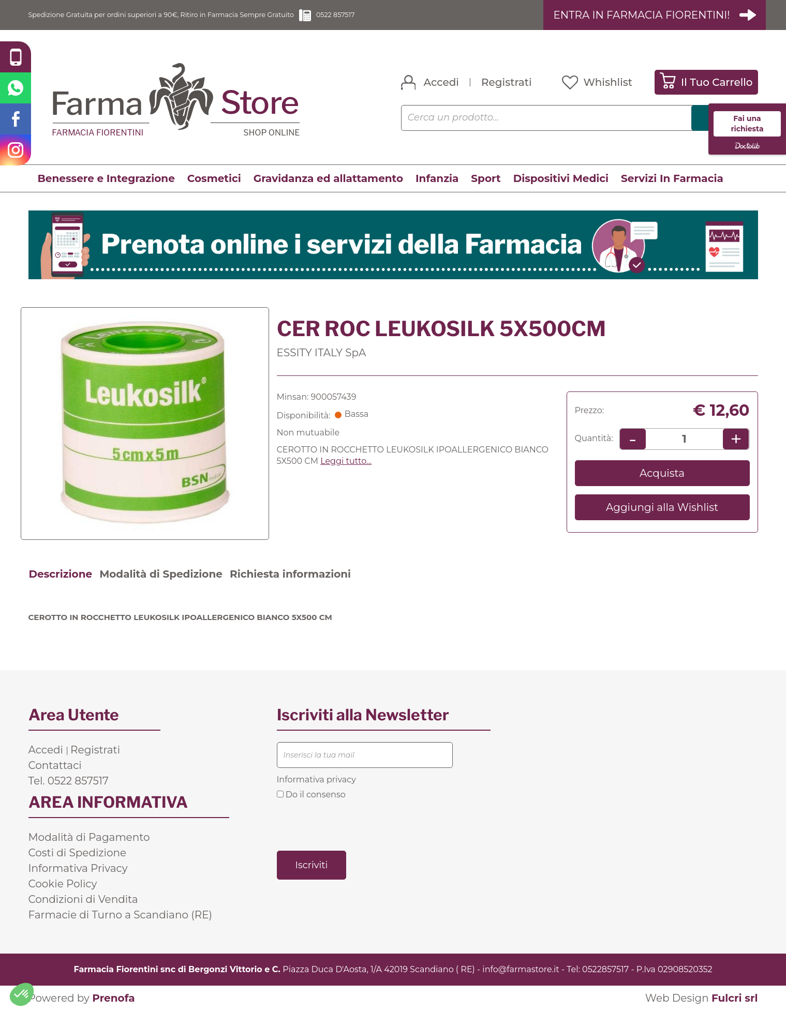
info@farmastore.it (520, 970)
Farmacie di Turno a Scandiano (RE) (120, 915)
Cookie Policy (62, 884)
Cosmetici (214, 179)
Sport (485, 179)
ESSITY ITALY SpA (321, 353)
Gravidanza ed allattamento (328, 179)
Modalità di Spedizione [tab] (161, 574)
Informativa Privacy (78, 869)
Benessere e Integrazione (106, 179)
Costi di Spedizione (77, 853)
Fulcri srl (734, 999)
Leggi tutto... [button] (346, 462)
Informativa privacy (316, 780)
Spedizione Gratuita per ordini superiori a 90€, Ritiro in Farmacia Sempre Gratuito (196, 15)
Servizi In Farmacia (672, 179)
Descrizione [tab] (61, 574)
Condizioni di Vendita (83, 900)
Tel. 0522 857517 (68, 781)
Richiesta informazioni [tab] (290, 574)
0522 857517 (411, 15)
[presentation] (355, 825)
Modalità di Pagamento (89, 838)
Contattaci (55, 766)
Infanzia (437, 179)
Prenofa (113, 999)
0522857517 (605, 970)
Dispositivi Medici (561, 179)
